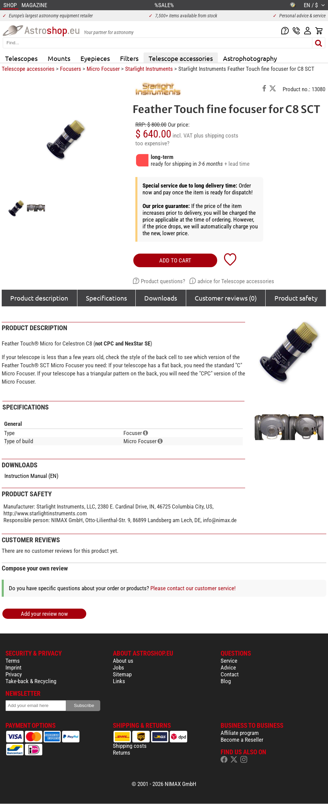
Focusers (70, 68)
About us (123, 660)
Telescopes (21, 58)
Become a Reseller (242, 739)
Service (229, 660)
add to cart (175, 260)
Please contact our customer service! (193, 588)
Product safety (295, 298)
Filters (129, 58)
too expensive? (152, 143)
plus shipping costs (216, 135)
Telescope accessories (181, 58)
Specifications (106, 298)
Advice (228, 667)
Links (119, 681)
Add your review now (44, 613)
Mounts (59, 58)
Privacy (13, 674)
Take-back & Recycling (30, 681)
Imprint (13, 667)
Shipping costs (130, 745)
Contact (230, 674)
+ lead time (237, 163)
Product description (39, 298)
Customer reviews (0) (226, 298)
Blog (226, 681)
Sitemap (122, 674)
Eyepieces (95, 58)
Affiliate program (240, 732)
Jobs (118, 667)
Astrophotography (250, 58)
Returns (121, 752)
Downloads (160, 298)
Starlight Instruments (149, 68)
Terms (12, 660)
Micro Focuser (103, 68)
